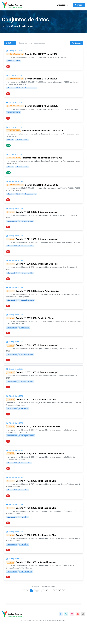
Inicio (5, 26)
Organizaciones (63, 5)
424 (55, 591)
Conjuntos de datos (22, 26)
